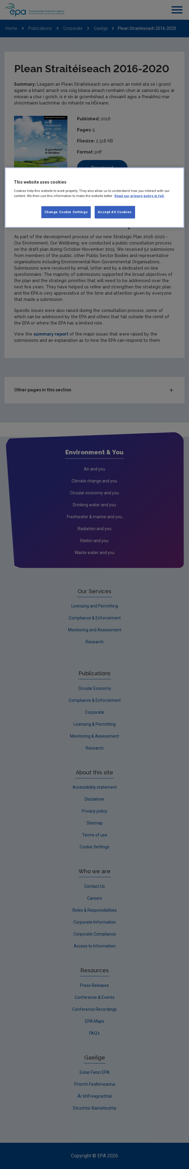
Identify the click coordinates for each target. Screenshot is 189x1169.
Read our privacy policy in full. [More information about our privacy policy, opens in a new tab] (139, 196)
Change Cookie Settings (66, 212)
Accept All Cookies (115, 212)
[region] (94, 197)
